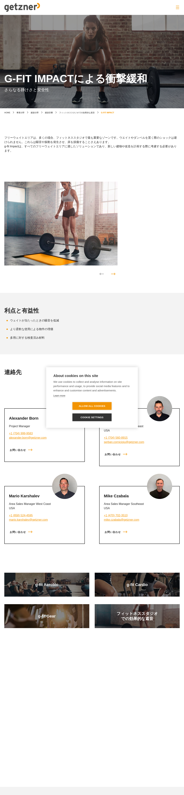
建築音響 (49, 113)
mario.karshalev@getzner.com (28, 519)
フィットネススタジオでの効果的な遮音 (77, 113)
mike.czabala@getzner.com (121, 519)
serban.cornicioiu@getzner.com (124, 442)
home (7, 113)
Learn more (59, 401)
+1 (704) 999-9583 (21, 433)
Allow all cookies (71, 411)
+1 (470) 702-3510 (116, 515)
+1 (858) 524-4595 (21, 515)
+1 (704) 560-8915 (116, 437)
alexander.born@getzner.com (28, 437)
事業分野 (20, 113)
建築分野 (35, 113)
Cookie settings (112, 411)
